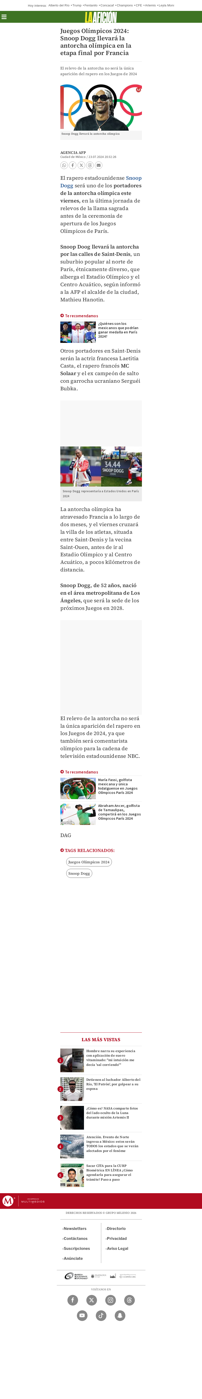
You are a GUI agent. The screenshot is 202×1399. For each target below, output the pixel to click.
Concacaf (107, 5)
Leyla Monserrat (170, 5)
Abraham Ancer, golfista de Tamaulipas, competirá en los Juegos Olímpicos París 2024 (119, 812)
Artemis (150, 5)
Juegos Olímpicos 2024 (89, 862)
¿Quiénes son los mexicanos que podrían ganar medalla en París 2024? (118, 330)
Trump (76, 5)
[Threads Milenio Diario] (129, 1300)
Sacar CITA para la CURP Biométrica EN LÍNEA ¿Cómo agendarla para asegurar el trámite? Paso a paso (109, 1172)
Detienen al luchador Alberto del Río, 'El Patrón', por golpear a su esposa (113, 1084)
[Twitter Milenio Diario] (91, 1300)
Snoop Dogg (79, 873)
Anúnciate (73, 1258)
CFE (139, 5)
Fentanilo (90, 5)
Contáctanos (76, 1238)
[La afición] (101, 17)
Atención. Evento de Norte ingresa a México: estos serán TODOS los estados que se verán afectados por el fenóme (112, 1144)
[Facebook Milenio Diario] (72, 1300)
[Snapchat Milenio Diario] (120, 1315)
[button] (4, 18)
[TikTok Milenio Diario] (101, 1315)
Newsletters (75, 1228)
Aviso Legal (117, 1248)
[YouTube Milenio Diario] (82, 1315)
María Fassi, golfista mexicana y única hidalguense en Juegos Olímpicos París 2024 (118, 786)
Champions (125, 5)
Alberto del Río (59, 5)
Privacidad (117, 1238)
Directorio (116, 1228)
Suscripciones (77, 1248)
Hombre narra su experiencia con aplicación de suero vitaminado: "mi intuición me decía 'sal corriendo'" (110, 1058)
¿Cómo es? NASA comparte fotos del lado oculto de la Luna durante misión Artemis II (112, 1113)
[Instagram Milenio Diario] (110, 1300)
